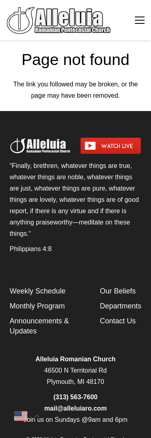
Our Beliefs (118, 291)
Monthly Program (37, 306)
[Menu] (140, 20)
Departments (120, 306)
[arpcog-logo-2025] (61, 20)
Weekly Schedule (38, 291)
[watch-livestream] (111, 146)
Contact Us (118, 321)
